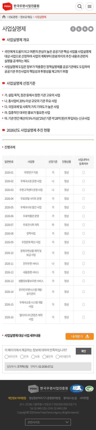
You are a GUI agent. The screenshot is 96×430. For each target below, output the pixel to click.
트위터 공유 (79, 29)
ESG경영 (13, 17)
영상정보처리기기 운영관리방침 (44, 398)
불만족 (49, 356)
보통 (37, 356)
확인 (83, 351)
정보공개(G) (26, 17)
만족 (26, 356)
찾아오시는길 (70, 398)
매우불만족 (65, 356)
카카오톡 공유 (91, 29)
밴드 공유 (85, 29)
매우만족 (12, 356)
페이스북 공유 (73, 29)
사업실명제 (40, 17)
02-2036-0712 (45, 367)
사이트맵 (84, 398)
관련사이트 (34, 422)
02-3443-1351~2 (41, 408)
